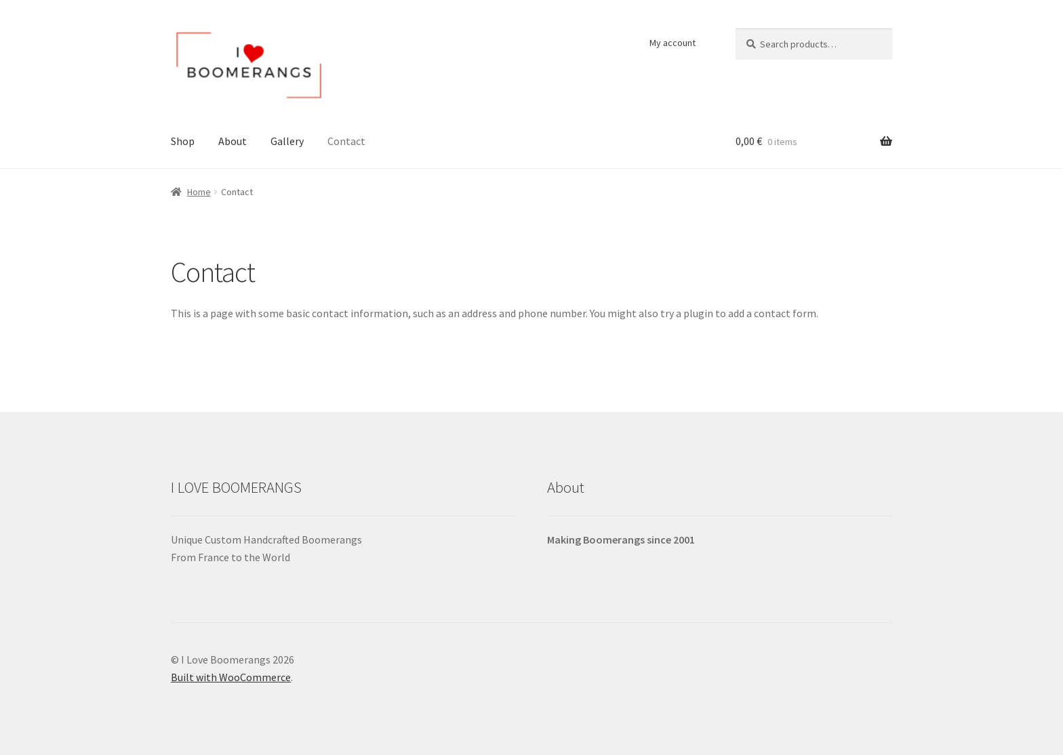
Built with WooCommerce (231, 677)
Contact (346, 141)
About (232, 141)
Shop (183, 141)
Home (199, 192)
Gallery (287, 141)
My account (672, 43)
